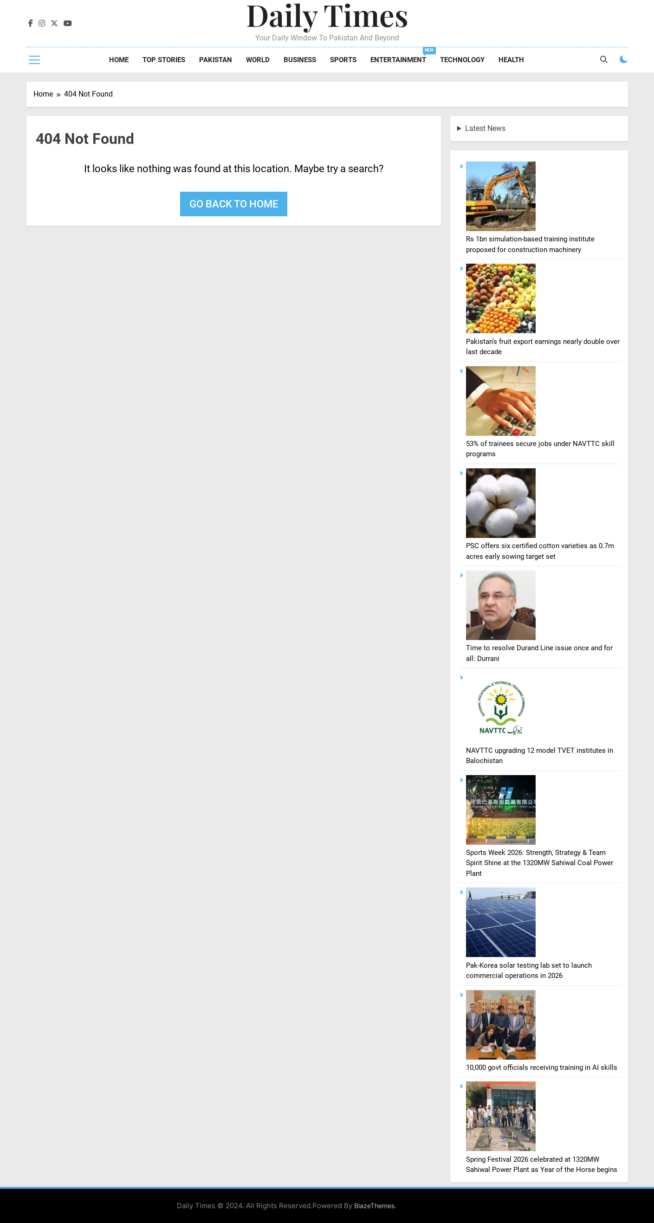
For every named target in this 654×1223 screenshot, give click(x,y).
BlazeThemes (374, 1206)
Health (511, 60)
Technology (462, 60)
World (258, 60)
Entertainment (401, 55)
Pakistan (215, 60)
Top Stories (163, 60)
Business (300, 60)
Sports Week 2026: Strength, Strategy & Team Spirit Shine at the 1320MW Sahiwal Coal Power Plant (539, 863)
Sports (343, 60)
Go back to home (233, 204)
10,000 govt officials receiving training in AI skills (541, 1067)
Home (119, 60)
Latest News (485, 128)
